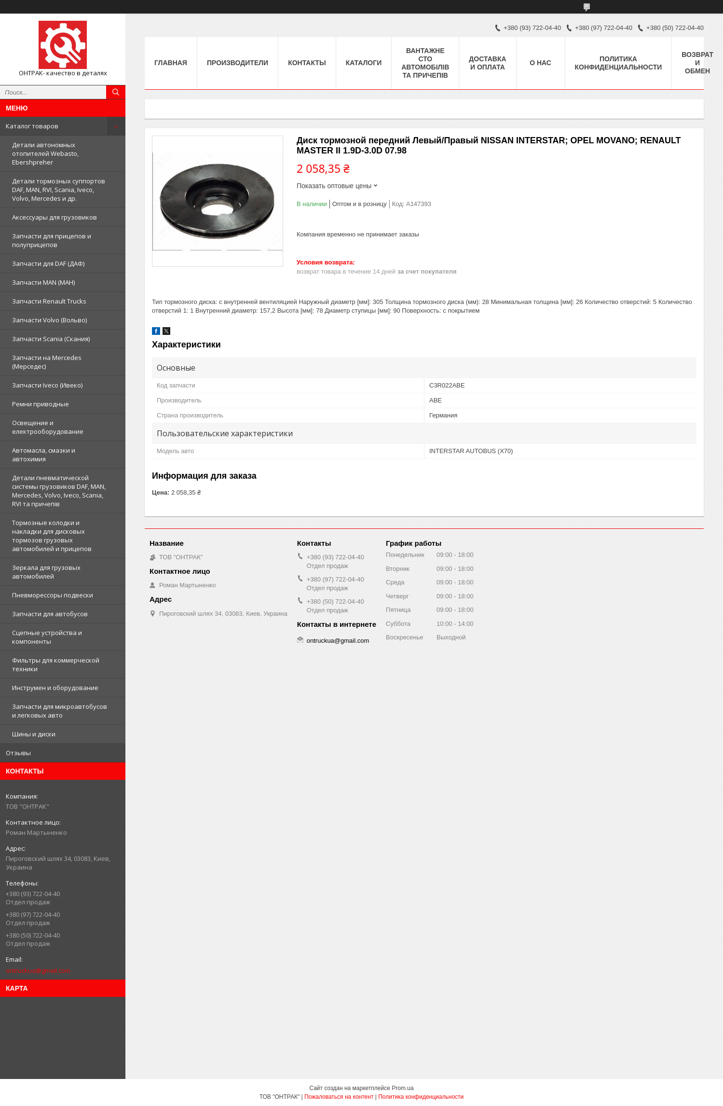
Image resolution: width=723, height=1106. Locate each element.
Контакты (307, 63)
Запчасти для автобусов (50, 613)
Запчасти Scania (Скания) (51, 338)
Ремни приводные (40, 404)
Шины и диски (33, 734)
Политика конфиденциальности (618, 63)
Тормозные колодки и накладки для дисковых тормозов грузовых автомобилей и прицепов (52, 535)
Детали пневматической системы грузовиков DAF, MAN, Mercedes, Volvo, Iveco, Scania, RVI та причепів (59, 490)
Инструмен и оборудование (55, 687)
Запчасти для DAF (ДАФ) (48, 263)
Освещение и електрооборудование (47, 427)
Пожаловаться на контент (338, 1096)
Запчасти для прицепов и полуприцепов (51, 240)
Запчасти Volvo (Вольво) (49, 320)
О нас (540, 63)
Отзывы (18, 752)
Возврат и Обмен (697, 63)
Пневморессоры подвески (52, 595)
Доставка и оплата (487, 63)
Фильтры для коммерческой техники (55, 664)
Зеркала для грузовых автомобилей (46, 572)
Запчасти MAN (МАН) (43, 282)
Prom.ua (402, 1088)
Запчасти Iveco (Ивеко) (47, 385)
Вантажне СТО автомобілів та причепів (425, 63)
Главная (170, 63)
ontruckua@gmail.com (38, 970)
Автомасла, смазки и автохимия (43, 454)
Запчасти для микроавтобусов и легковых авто (59, 710)
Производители (237, 63)
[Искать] (115, 92)
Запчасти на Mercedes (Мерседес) (47, 362)
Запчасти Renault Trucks (49, 301)
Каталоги (364, 63)
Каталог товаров (32, 126)
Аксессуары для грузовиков (54, 217)
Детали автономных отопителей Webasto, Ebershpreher (45, 153)
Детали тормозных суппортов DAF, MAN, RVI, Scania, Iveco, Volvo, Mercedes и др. (58, 190)
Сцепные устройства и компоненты (47, 637)
